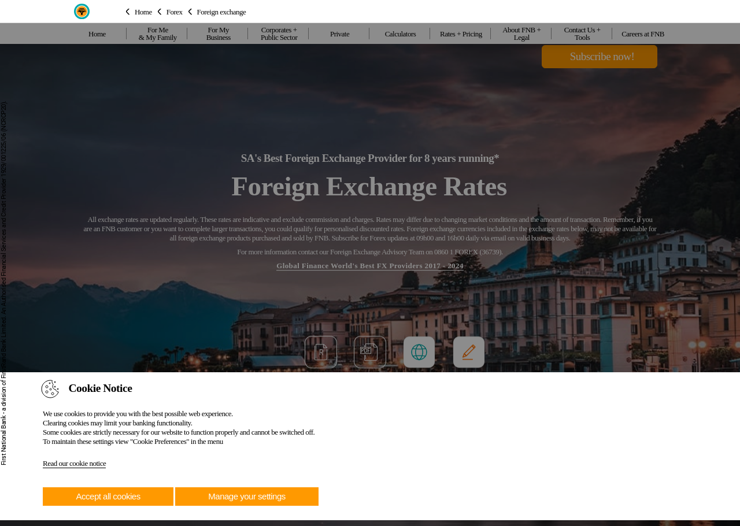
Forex (174, 11)
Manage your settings (246, 496)
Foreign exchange (221, 11)
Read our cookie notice (74, 463)
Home (143, 11)
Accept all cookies (108, 496)
